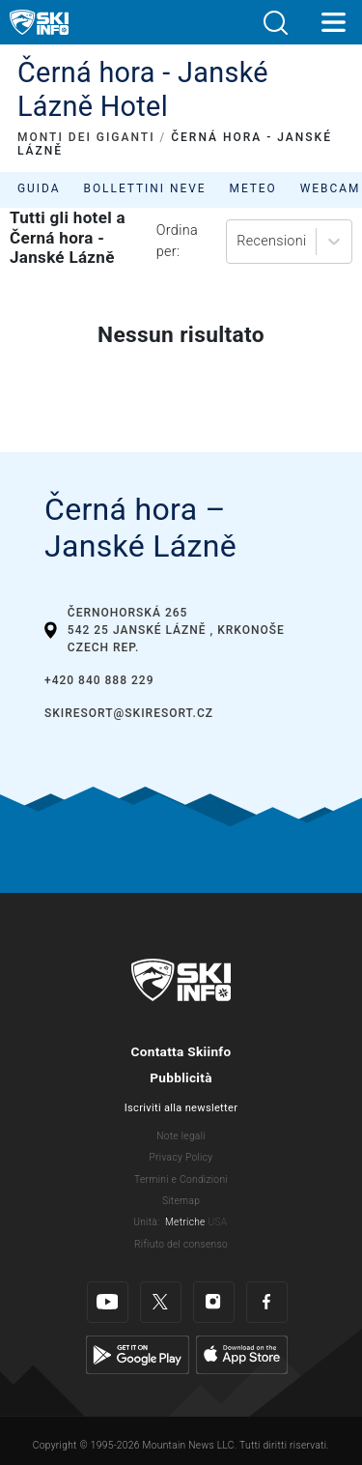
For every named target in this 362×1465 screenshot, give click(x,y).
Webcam (330, 188)
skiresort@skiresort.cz (128, 713)
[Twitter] (160, 1302)
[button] (275, 23)
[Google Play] (137, 1354)
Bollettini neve (144, 188)
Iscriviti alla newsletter (181, 1108)
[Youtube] (107, 1302)
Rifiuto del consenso (181, 1244)
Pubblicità (181, 1077)
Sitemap (181, 1200)
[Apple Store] (242, 1354)
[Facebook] (267, 1302)
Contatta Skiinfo (180, 1051)
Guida (38, 188)
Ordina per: (177, 241)
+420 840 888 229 (98, 680)
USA (217, 1222)
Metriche (185, 1222)
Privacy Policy (181, 1157)
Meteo (253, 188)
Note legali (181, 1136)
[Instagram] (214, 1302)
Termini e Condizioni (181, 1179)
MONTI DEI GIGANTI (86, 137)
